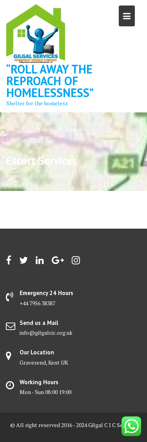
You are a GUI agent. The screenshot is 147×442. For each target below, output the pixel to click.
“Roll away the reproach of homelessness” (50, 80)
